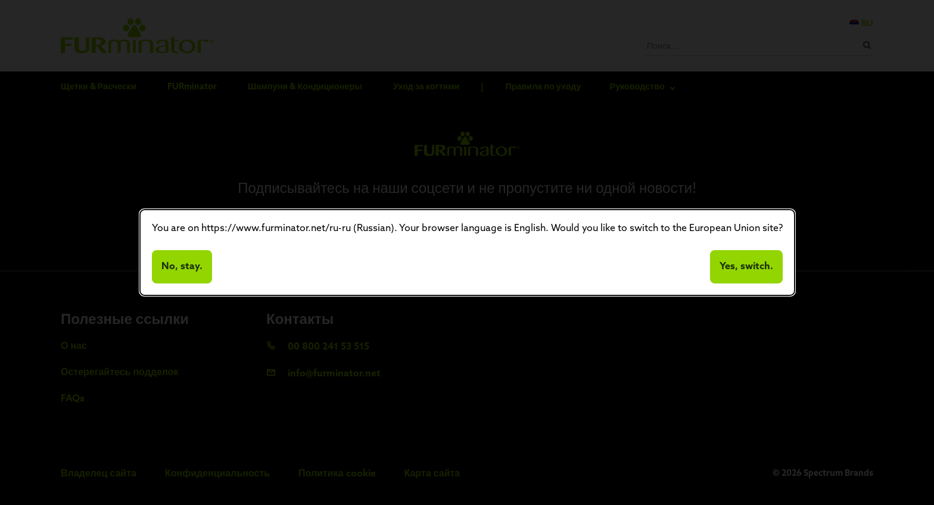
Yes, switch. (746, 267)
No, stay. (182, 267)
